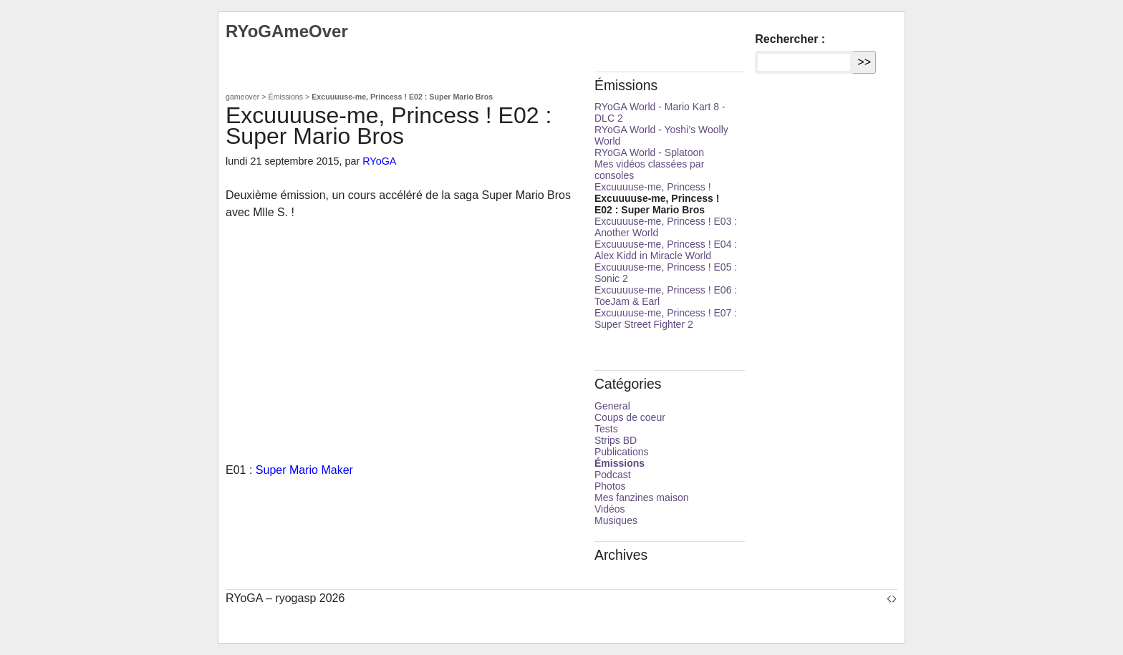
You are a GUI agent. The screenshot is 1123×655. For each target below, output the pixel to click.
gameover (242, 96)
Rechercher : (790, 39)
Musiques (615, 520)
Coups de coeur (629, 417)
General (612, 406)
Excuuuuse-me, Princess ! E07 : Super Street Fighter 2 (665, 318)
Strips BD (615, 440)
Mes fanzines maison (641, 497)
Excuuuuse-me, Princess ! (652, 187)
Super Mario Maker (304, 470)
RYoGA (379, 161)
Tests (606, 429)
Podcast (612, 474)
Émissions (286, 96)
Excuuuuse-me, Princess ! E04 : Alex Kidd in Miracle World (665, 249)
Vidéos (609, 509)
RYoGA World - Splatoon (649, 152)
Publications (621, 451)
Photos (610, 486)
